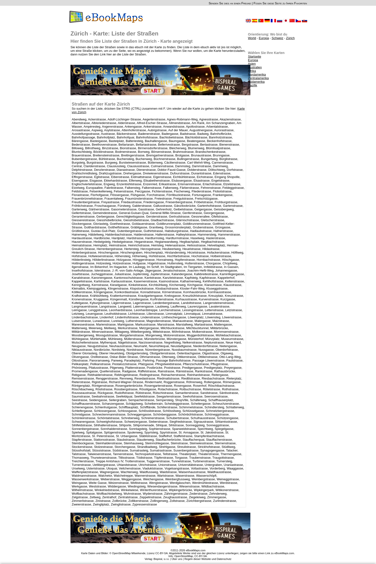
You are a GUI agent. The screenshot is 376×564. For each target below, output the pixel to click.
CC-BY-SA (200, 556)
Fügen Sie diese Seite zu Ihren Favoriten (280, 3)
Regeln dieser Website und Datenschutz (207, 559)
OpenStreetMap (183, 556)
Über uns (176, 559)
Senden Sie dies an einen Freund (230, 3)
